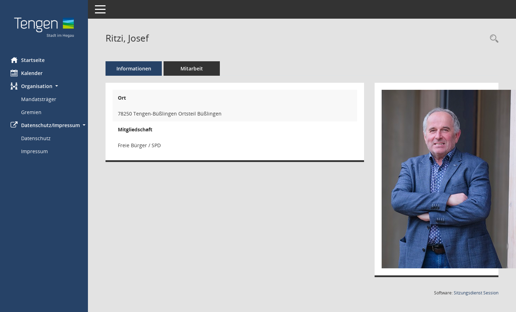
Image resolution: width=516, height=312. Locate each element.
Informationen (133, 68)
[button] (44, 86)
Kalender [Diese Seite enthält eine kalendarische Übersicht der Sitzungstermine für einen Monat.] (27, 72)
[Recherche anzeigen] (492, 39)
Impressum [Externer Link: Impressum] (34, 151)
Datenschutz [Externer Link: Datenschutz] (36, 138)
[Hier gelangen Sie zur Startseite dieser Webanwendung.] (44, 25)
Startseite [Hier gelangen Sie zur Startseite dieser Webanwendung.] (28, 59)
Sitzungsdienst (476, 293)
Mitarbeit (191, 68)
